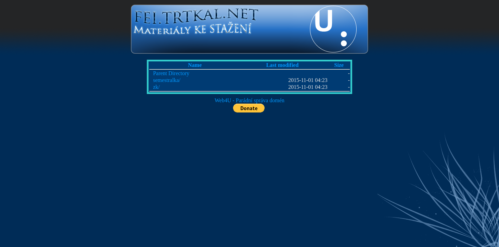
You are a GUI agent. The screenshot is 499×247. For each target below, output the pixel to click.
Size (339, 65)
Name (195, 65)
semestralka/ (166, 80)
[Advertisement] (54, 120)
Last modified (282, 65)
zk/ (156, 87)
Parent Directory (171, 73)
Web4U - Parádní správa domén (249, 100)
